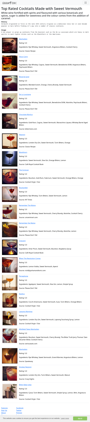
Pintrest (19, 413)
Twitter (18, 410)
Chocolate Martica (26, 114)
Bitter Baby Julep (25, 385)
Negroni (22, 135)
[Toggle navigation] (85, 3)
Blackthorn (23, 152)
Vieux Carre (23, 57)
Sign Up (4, 410)
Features (4, 408)
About (3, 413)
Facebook (19, 408)
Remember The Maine (27, 205)
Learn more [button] (65, 418)
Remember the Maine (27, 223)
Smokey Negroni (25, 367)
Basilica (22, 294)
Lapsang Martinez (25, 311)
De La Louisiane (25, 94)
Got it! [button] (80, 418)
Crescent (22, 241)
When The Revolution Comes (30, 258)
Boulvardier (23, 188)
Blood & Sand (24, 77)
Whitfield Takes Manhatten (29, 329)
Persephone (23, 276)
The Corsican (24, 170)
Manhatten (23, 39)
